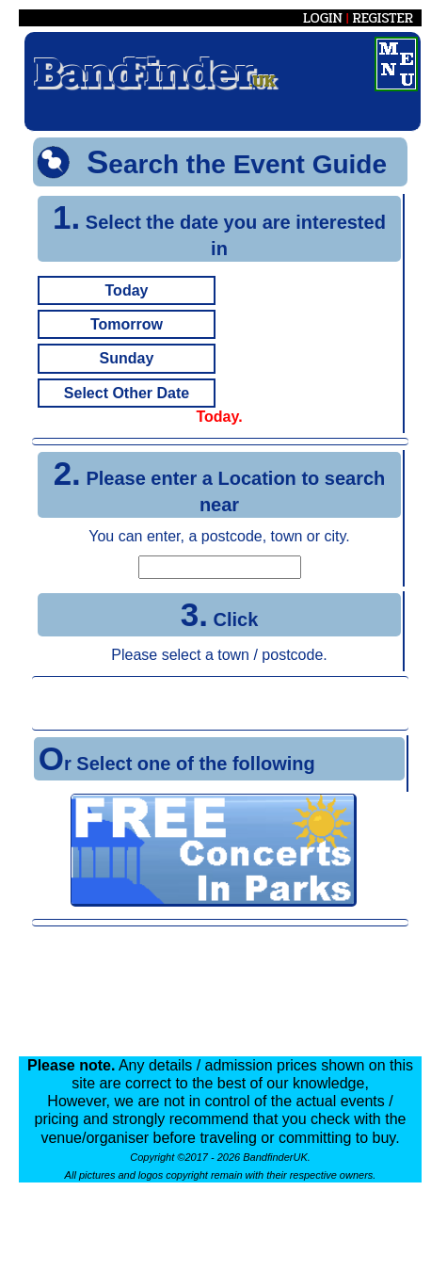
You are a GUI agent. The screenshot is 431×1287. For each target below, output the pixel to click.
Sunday (127, 358)
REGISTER (383, 18)
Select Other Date (126, 393)
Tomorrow (126, 324)
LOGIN (323, 18)
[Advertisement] (220, 703)
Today (127, 290)
